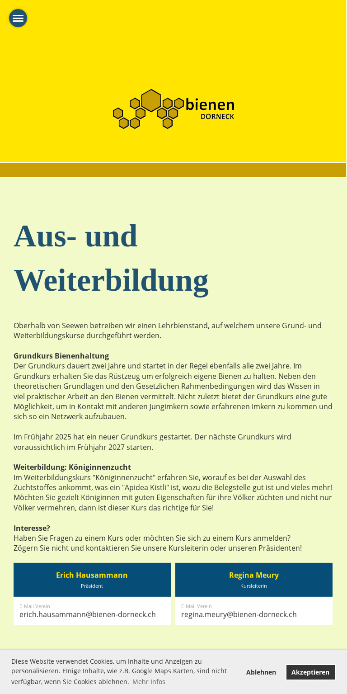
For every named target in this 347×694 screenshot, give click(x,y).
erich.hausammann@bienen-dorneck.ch (87, 634)
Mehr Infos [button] (148, 681)
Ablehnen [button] (261, 672)
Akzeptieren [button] (310, 672)
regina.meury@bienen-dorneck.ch (239, 634)
